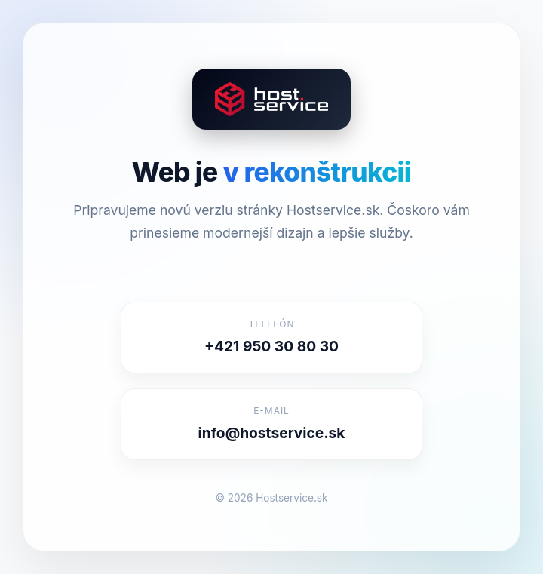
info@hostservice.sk (271, 433)
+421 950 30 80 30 (271, 346)
